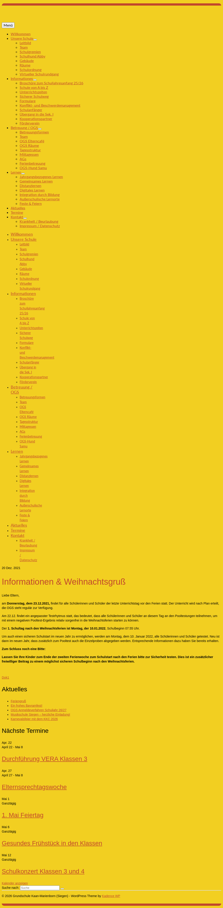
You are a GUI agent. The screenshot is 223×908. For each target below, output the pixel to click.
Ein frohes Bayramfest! (26, 705)
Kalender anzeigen (15, 883)
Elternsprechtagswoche (34, 786)
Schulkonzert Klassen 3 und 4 (43, 871)
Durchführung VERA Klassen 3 (44, 758)
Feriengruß (18, 701)
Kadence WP (111, 896)
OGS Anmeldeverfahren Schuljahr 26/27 (39, 710)
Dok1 (5, 677)
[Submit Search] (62, 888)
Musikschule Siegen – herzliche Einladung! (40, 714)
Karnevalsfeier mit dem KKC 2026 (34, 719)
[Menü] (8, 25)
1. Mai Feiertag (23, 815)
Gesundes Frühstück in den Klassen (52, 843)
